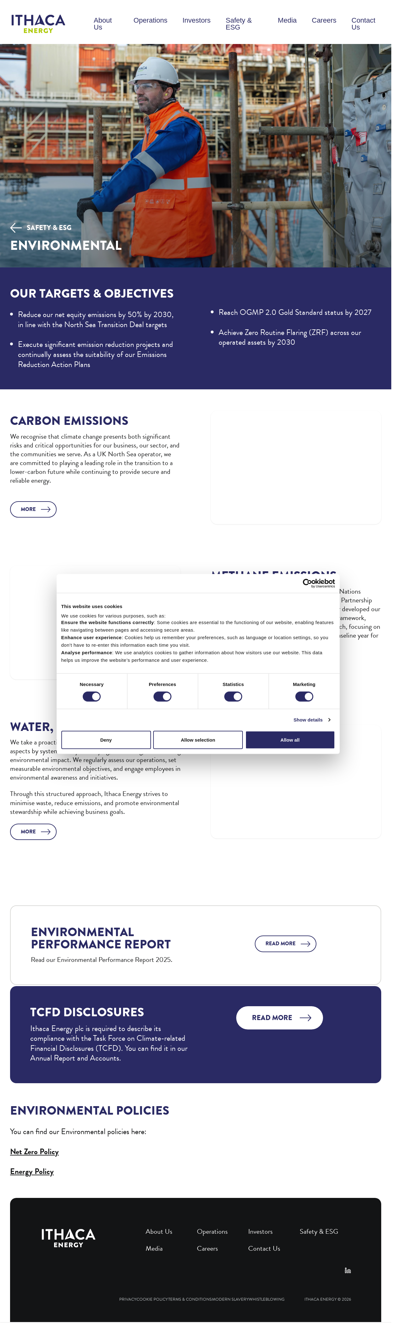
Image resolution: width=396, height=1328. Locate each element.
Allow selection (198, 739)
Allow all (290, 739)
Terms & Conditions (190, 1300)
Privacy (127, 1300)
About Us (103, 23)
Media (287, 20)
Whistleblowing (267, 1300)
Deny (106, 739)
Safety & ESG (239, 23)
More (28, 509)
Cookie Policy (152, 1300)
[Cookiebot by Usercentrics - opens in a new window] (307, 583)
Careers (324, 20)
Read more (280, 943)
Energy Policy (32, 1171)
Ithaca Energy (320, 1300)
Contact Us (364, 23)
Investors (196, 20)
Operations (151, 20)
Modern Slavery (230, 1300)
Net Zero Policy (34, 1151)
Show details (308, 719)
